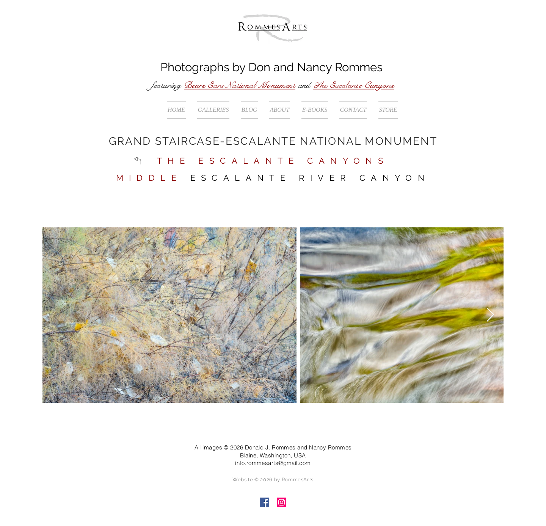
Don (259, 67)
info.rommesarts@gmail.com (273, 463)
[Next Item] (490, 315)
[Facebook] (264, 502)
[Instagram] (281, 502)
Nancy (314, 67)
